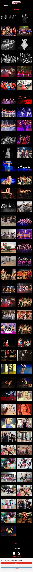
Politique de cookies (16, 570)
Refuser (16, 565)
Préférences (16, 568)
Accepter (16, 563)
